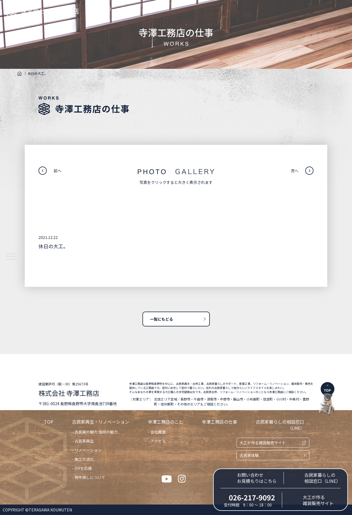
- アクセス (157, 441)
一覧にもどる (161, 319)
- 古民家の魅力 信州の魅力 (95, 432)
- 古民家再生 (83, 441)
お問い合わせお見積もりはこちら (257, 478)
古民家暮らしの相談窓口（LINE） (322, 478)
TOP (48, 421)
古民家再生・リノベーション (100, 421)
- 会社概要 (157, 432)
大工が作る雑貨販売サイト (263, 442)
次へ (294, 170)
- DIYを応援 (82, 468)
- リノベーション (86, 450)
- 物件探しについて (88, 477)
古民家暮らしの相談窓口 (280, 424)
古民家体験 (249, 455)
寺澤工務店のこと (165, 421)
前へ (57, 170)
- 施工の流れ (83, 459)
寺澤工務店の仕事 (219, 421)
